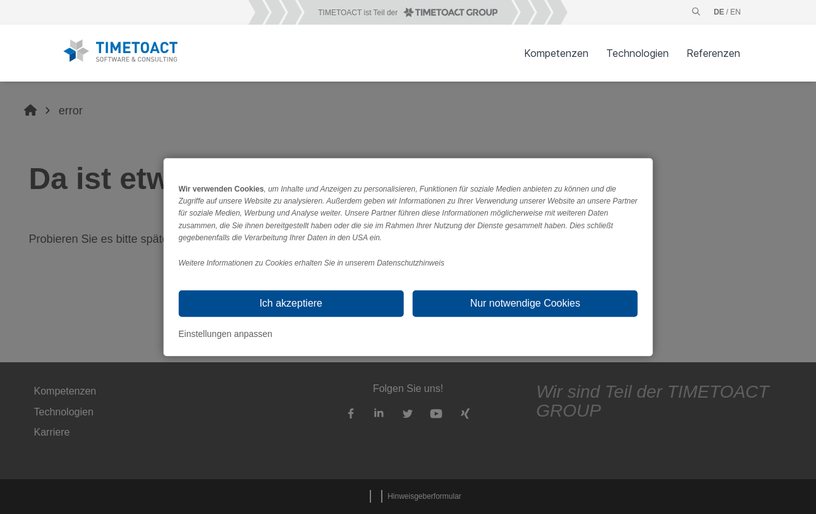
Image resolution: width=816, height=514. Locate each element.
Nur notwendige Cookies (525, 303)
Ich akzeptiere (290, 303)
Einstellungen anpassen (225, 334)
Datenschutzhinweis (410, 263)
